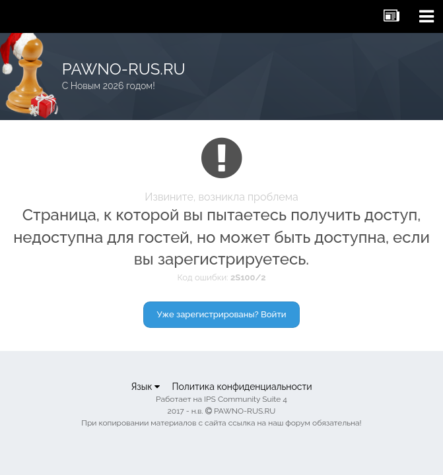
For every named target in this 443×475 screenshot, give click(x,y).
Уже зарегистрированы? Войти (222, 314)
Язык (145, 386)
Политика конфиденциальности (242, 386)
